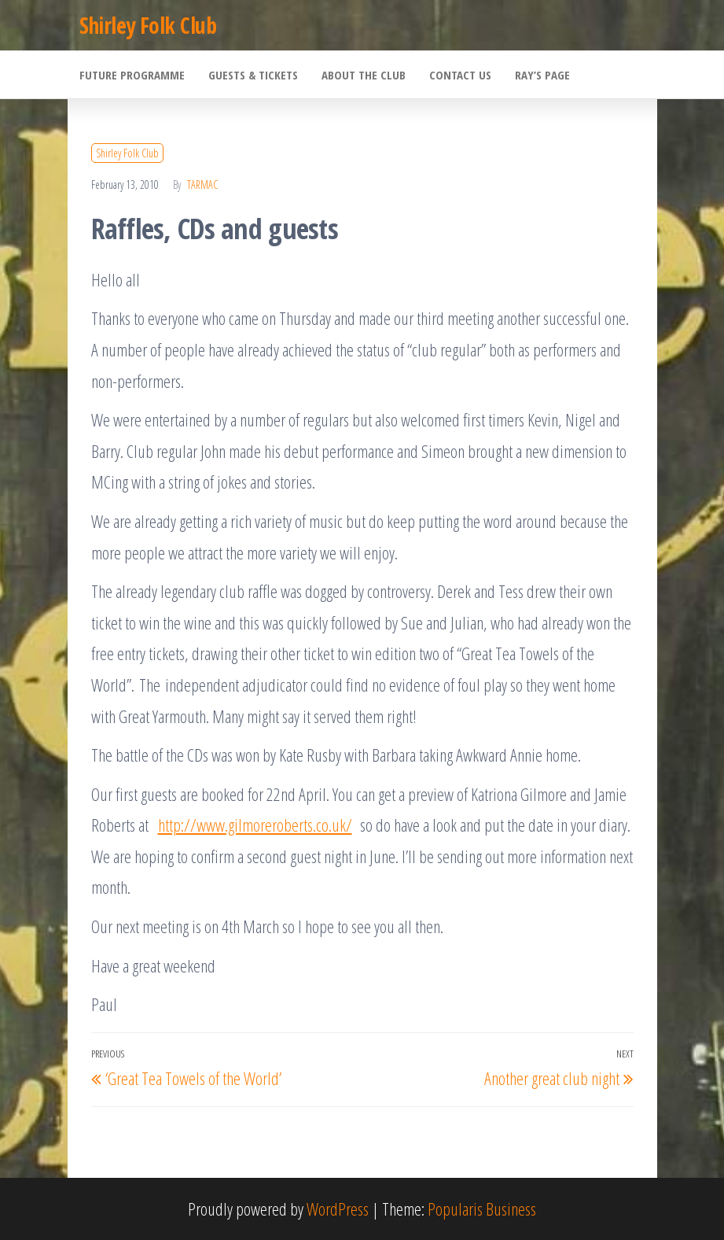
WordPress (338, 1208)
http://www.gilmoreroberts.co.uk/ (255, 824)
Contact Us (460, 75)
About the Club (364, 75)
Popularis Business (482, 1208)
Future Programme (132, 75)
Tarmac (202, 184)
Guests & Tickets (253, 75)
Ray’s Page (542, 75)
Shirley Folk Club (147, 25)
